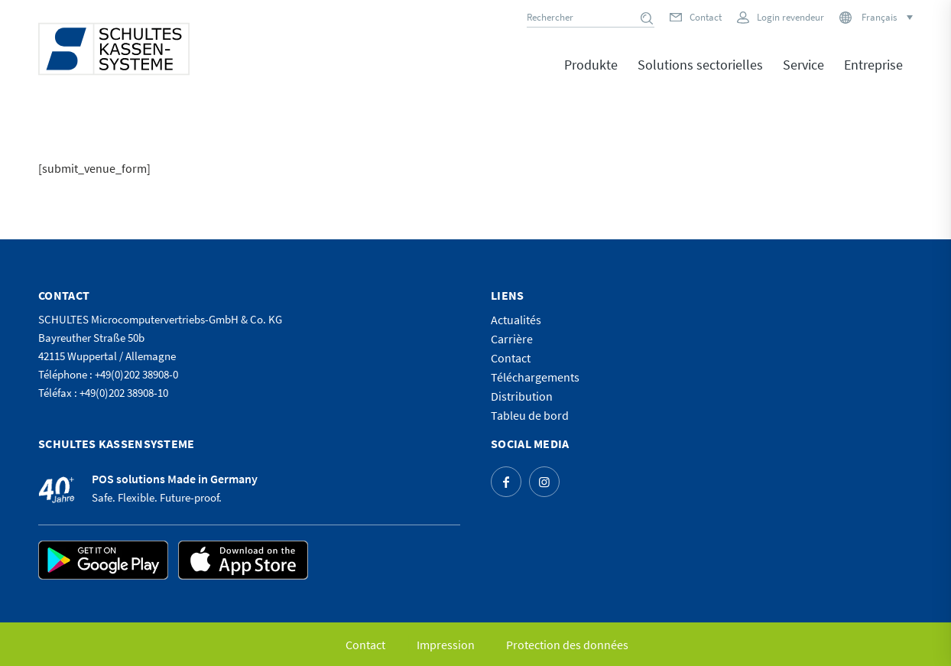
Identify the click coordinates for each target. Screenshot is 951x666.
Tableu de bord (530, 415)
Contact (706, 17)
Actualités (516, 319)
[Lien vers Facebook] (506, 481)
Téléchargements (535, 377)
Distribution (522, 396)
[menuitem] (591, 76)
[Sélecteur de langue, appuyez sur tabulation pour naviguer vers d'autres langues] (886, 17)
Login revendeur (790, 17)
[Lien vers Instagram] (544, 481)
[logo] (114, 49)
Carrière (512, 338)
